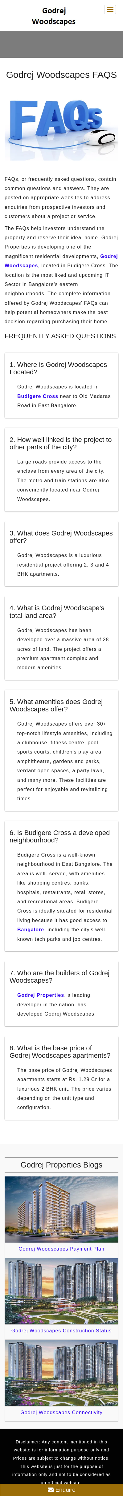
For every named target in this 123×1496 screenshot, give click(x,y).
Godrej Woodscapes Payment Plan (61, 1248)
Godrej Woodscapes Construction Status (61, 1330)
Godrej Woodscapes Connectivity (61, 1412)
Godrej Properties (40, 995)
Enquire (62, 1489)
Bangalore (30, 929)
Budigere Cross (37, 396)
